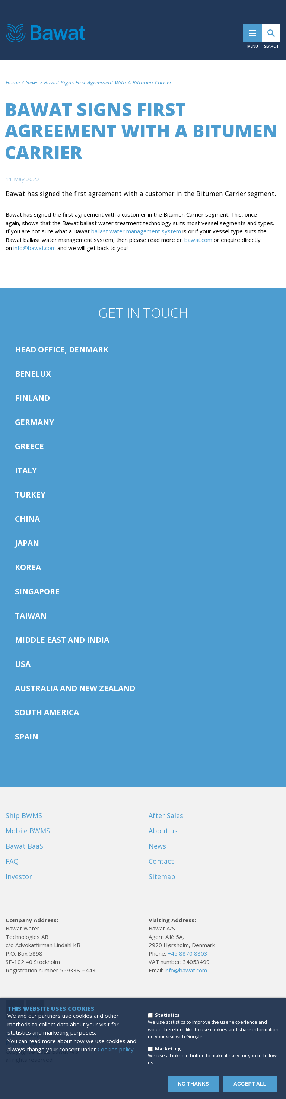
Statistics (167, 1015)
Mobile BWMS (28, 830)
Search (271, 33)
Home (13, 82)
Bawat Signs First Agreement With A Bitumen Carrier (108, 82)
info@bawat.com (34, 248)
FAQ (12, 861)
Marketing (168, 1048)
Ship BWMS (24, 815)
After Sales (166, 815)
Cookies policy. (116, 1049)
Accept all (249, 1084)
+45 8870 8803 (187, 953)
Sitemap (162, 876)
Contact (161, 861)
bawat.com (198, 239)
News (31, 82)
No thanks (193, 1084)
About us (163, 830)
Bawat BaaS (24, 845)
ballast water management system (136, 231)
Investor (19, 876)
